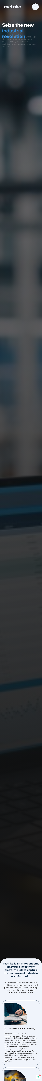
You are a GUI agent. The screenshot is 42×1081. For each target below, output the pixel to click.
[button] (35, 6)
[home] (12, 6)
